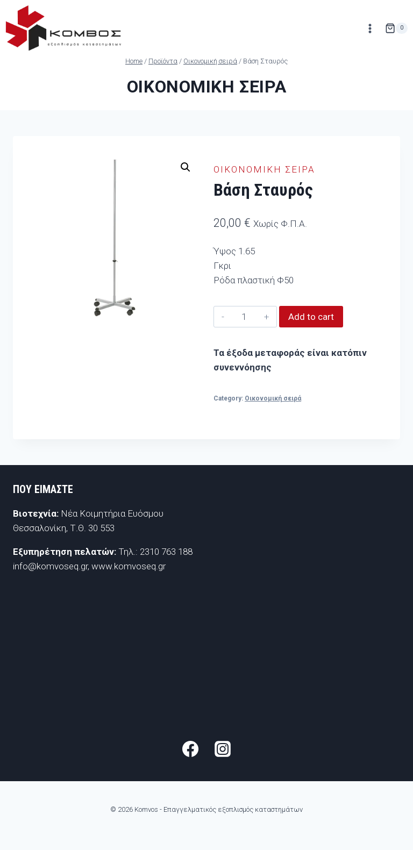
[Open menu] (370, 28)
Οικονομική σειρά (207, 86)
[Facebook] (190, 749)
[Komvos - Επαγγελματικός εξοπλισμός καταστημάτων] (63, 28)
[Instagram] (222, 749)
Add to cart (311, 316)
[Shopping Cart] (396, 28)
